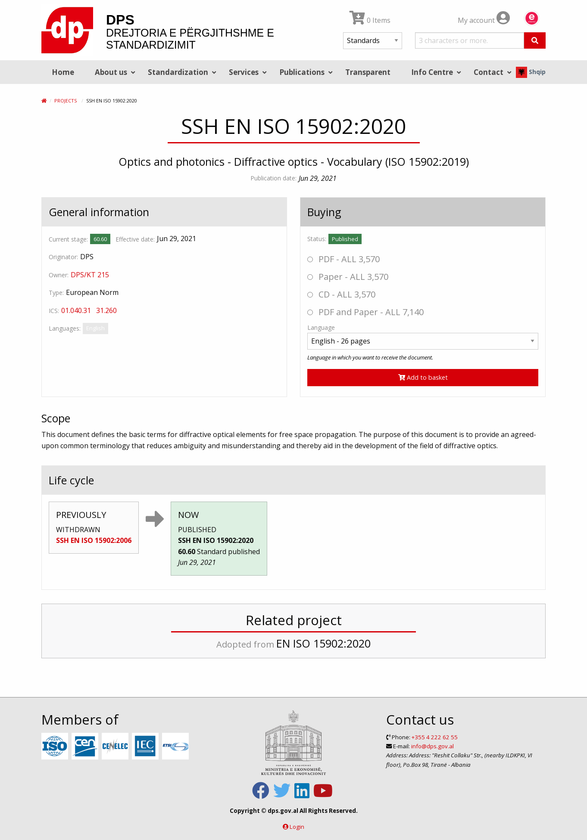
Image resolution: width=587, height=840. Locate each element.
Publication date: (273, 178)
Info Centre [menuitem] (432, 72)
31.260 (106, 310)
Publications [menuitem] (302, 72)
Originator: (63, 257)
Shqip (531, 72)
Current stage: (68, 239)
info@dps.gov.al (432, 746)
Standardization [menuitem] (178, 72)
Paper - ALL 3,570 (347, 276)
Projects (65, 100)
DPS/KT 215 (90, 274)
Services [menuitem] (244, 72)
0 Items (370, 20)
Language (321, 327)
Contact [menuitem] (488, 72)
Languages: (65, 328)
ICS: (54, 311)
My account (484, 20)
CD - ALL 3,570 (341, 294)
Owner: (59, 275)
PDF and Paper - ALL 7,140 (365, 312)
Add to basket (423, 377)
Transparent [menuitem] (367, 72)
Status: (316, 239)
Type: (56, 292)
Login (297, 827)
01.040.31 (76, 310)
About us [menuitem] (111, 72)
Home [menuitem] (63, 72)
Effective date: (135, 239)
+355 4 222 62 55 (435, 737)
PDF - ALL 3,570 (343, 259)
